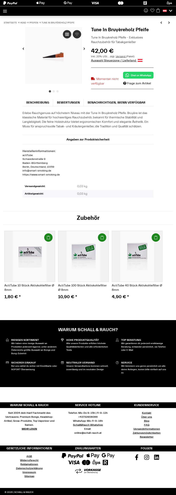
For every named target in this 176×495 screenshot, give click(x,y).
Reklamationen (29, 464)
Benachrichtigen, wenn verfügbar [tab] (116, 102)
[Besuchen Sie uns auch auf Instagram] (146, 458)
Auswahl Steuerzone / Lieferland (116, 60)
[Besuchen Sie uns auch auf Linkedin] (156, 458)
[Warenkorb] (158, 10)
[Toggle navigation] (5, 9)
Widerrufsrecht (29, 460)
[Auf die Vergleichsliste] (67, 34)
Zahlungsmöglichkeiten (147, 432)
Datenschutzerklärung (29, 468)
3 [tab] (57, 91)
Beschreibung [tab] (37, 102)
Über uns (146, 416)
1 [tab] (50, 91)
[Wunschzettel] (152, 10)
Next (84, 48)
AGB (29, 456)
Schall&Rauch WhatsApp (88, 424)
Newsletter (147, 436)
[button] (146, 10)
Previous (23, 48)
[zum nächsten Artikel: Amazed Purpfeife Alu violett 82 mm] (169, 23)
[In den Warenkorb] (48, 237)
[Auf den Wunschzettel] (77, 34)
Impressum (29, 472)
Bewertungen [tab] (68, 102)
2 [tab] (54, 91)
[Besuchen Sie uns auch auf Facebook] (136, 458)
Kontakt (146, 412)
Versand (121, 56)
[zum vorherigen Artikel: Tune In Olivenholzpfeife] (161, 23)
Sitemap (29, 476)
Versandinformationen (146, 428)
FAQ (146, 424)
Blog (146, 420)
